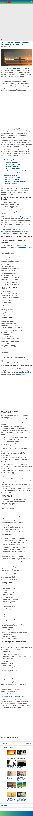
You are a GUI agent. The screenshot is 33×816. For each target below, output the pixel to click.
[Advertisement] (16, 20)
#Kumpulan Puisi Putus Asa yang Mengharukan (10, 767)
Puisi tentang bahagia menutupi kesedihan (16, 160)
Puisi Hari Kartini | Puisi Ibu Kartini (10, 778)
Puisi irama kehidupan (12, 162)
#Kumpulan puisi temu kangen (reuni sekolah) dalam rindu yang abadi (21, 768)
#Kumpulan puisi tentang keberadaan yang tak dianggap (21, 757)
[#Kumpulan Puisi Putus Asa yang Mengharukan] (11, 763)
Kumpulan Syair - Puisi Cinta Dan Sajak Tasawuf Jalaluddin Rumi (21, 800)
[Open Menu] (28, 2)
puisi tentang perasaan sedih (23, 217)
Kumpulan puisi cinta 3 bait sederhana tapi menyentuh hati (11, 788)
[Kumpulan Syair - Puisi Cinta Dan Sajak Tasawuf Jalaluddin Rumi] (21, 794)
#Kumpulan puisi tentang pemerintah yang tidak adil (11, 799)
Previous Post (27, 743)
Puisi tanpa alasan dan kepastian (15, 168)
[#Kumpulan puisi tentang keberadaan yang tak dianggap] (21, 752)
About (13, 813)
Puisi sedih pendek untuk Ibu (15, 696)
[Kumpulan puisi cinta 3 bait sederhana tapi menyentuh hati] (11, 784)
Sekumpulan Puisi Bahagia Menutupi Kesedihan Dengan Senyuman (15, 43)
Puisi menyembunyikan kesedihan (16, 181)
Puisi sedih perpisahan (10, 183)
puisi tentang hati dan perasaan (23, 372)
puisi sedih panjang (25, 247)
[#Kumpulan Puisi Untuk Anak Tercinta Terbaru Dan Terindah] (11, 752)
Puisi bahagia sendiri (12, 166)
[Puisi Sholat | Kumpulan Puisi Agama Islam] (21, 784)
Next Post (4, 743)
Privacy (25, 813)
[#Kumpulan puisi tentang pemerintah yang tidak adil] (11, 794)
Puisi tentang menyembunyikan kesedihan (16, 170)
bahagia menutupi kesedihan (12, 68)
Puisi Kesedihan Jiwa (12, 175)
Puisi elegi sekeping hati (13, 177)
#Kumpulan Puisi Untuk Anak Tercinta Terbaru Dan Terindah (11, 757)
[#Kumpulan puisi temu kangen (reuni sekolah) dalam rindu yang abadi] (21, 763)
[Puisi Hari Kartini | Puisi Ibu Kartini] (11, 773)
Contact (19, 813)
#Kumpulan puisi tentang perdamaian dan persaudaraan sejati (21, 779)
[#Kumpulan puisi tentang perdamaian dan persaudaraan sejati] (21, 773)
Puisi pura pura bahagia (13, 164)
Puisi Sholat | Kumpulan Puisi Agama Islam (20, 788)
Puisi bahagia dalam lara (13, 179)
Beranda (8, 813)
